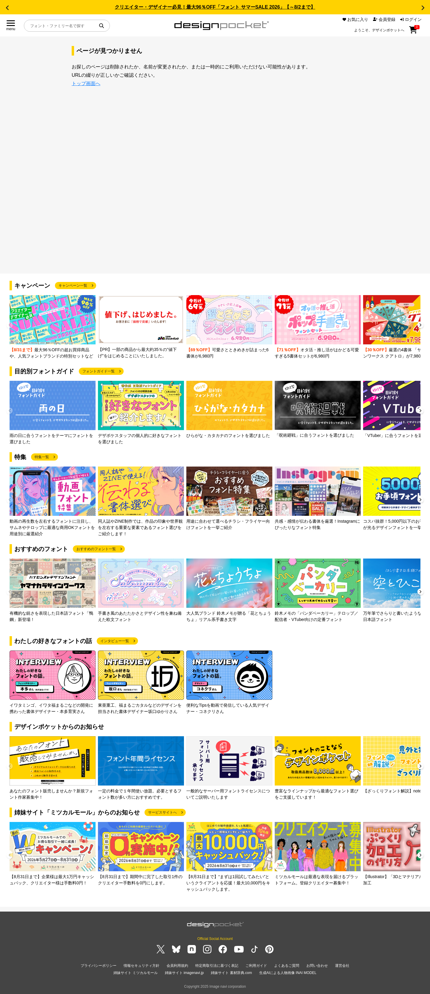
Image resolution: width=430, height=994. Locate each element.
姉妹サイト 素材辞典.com (231, 973)
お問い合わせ (317, 966)
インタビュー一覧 (114, 641)
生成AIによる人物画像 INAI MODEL (288, 973)
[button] (7, 8)
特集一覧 (42, 457)
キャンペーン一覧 (73, 285)
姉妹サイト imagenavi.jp (184, 973)
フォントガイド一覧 (98, 371)
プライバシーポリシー (98, 966)
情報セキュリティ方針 (141, 966)
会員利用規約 (177, 966)
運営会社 (342, 966)
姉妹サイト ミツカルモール (135, 973)
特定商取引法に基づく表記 (216, 966)
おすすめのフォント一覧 (96, 549)
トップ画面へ (86, 83)
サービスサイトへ (162, 812)
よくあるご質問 (286, 966)
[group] (53, 327)
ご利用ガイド (256, 966)
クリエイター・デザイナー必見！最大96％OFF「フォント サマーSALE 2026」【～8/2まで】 (215, 7)
